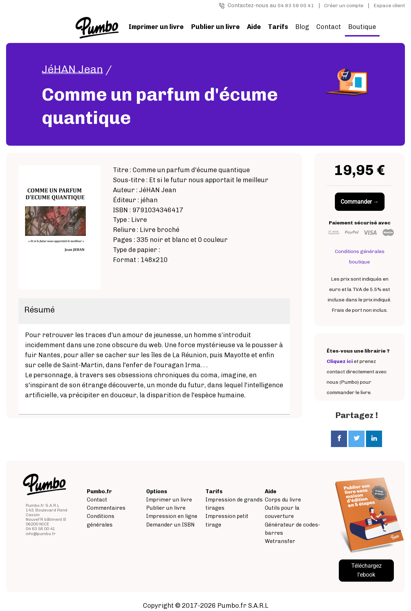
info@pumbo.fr (41, 533)
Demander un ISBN (170, 525)
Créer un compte (343, 6)
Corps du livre (283, 499)
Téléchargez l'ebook (366, 570)
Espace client (389, 6)
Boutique (362, 27)
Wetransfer (280, 541)
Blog (302, 27)
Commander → (360, 201)
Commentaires (106, 508)
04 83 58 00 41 (296, 6)
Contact (328, 27)
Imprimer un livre (169, 499)
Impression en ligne (171, 516)
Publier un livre (165, 508)
